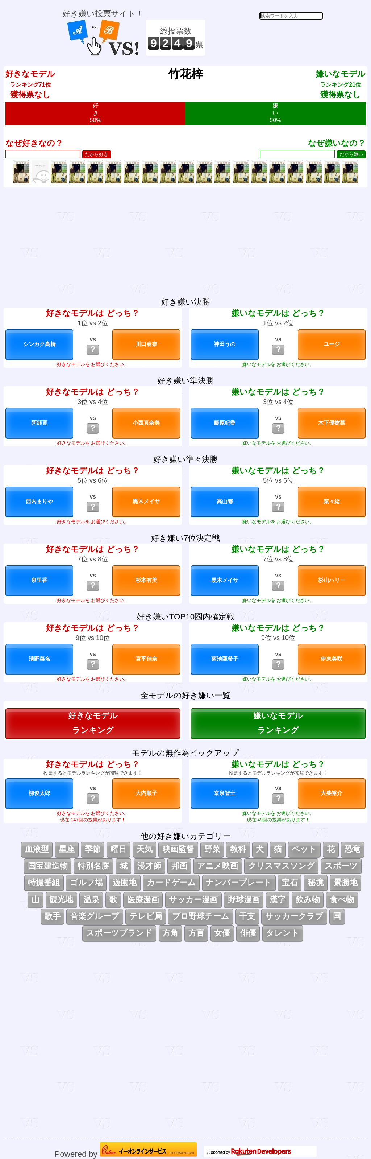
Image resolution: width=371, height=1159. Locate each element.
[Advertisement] (265, 38)
